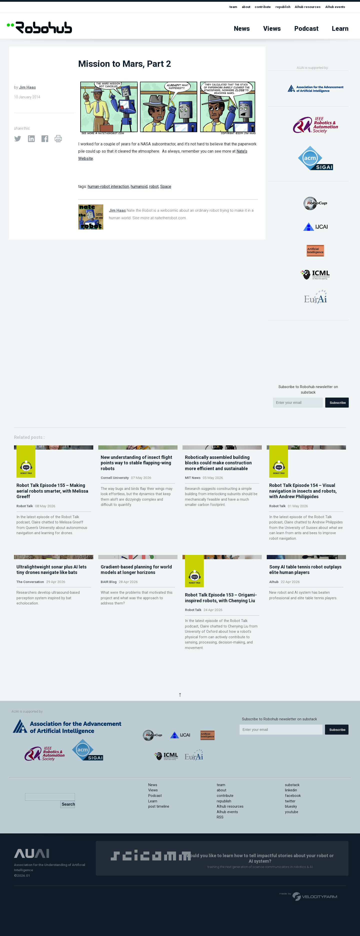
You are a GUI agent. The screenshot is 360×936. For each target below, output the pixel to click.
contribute (253, 7)
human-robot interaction (108, 186)
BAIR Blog (108, 653)
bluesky (291, 837)
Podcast (306, 28)
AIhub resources (303, 7)
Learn (340, 28)
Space (165, 186)
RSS (220, 848)
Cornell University (115, 527)
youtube (291, 842)
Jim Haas (27, 87)
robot (153, 186)
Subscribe (338, 403)
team (220, 7)
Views (272, 28)
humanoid (139, 186)
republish (275, 7)
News (242, 28)
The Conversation (30, 653)
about (235, 7)
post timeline (158, 837)
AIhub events (333, 7)
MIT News (192, 527)
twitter (290, 831)
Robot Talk (24, 527)
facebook (293, 826)
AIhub (273, 653)
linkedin (291, 821)
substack (292, 815)
